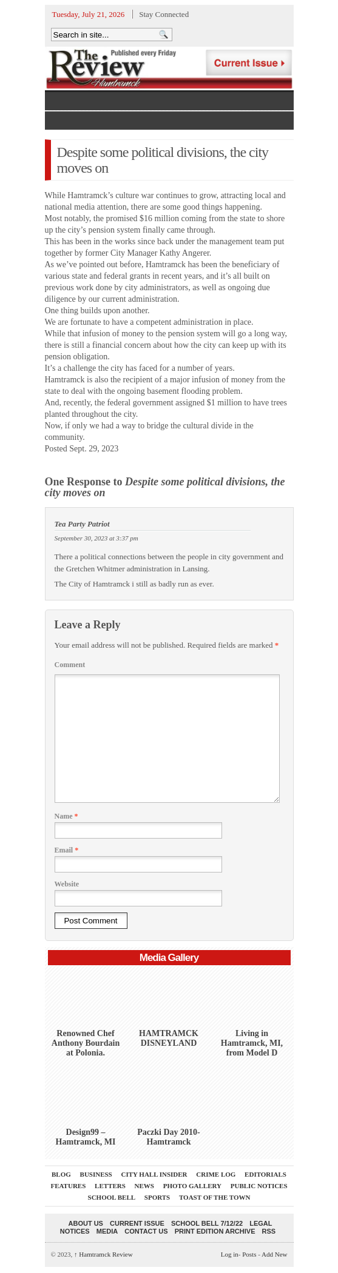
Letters (110, 1185)
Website (67, 884)
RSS (269, 1231)
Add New (274, 1254)
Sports (157, 1197)
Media (107, 1231)
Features (68, 1185)
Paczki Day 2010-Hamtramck (168, 1137)
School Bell (112, 1197)
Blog (61, 1174)
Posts (249, 1254)
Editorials (265, 1174)
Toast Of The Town (214, 1197)
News (144, 1185)
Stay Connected (164, 14)
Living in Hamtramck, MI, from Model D (252, 1043)
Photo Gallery (192, 1185)
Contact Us (145, 1231)
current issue (137, 1223)
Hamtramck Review (103, 1254)
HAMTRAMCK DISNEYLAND (168, 1038)
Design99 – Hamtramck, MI (86, 1137)
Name (66, 816)
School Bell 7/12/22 (207, 1223)
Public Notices (259, 1185)
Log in (229, 1254)
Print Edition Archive (215, 1231)
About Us (86, 1223)
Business (96, 1174)
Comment (70, 664)
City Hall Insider (154, 1174)
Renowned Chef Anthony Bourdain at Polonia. (86, 1043)
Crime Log (215, 1174)
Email (67, 850)
